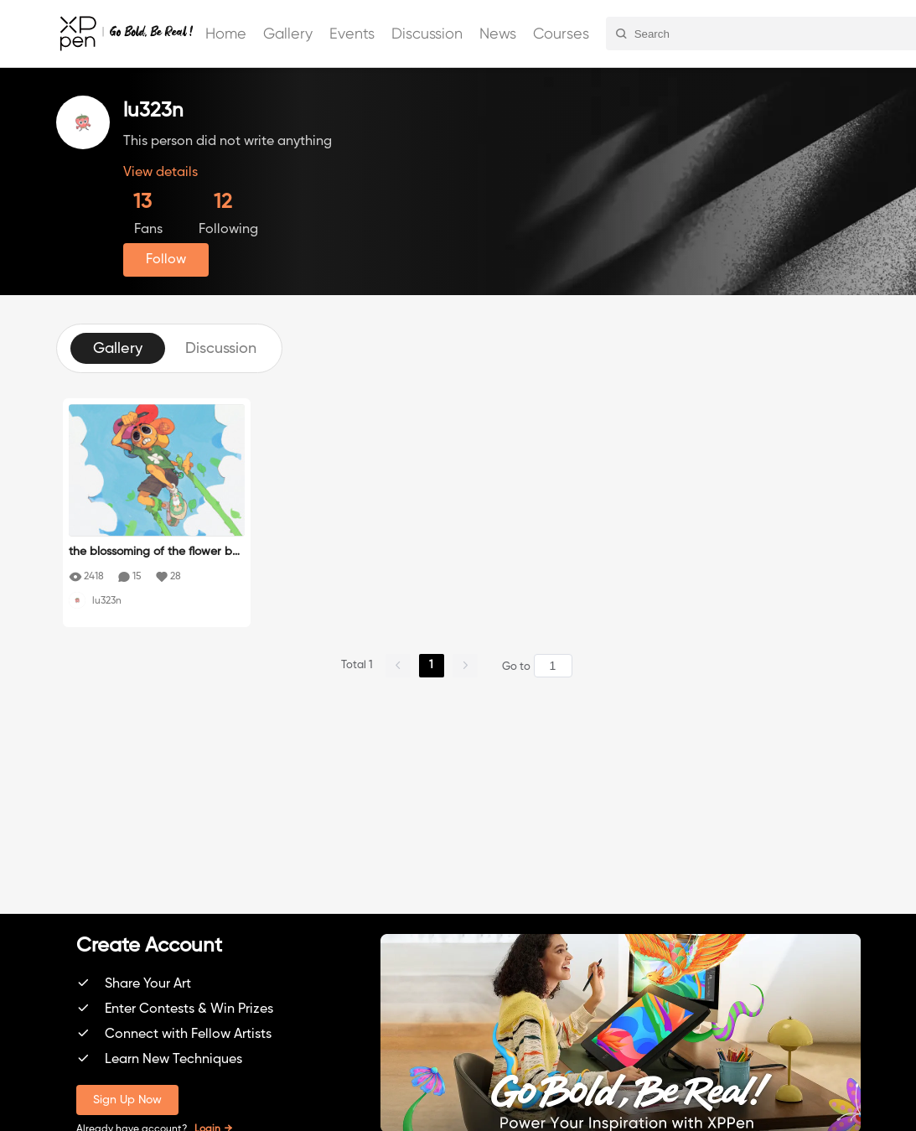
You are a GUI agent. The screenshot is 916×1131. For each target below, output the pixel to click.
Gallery (288, 33)
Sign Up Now (127, 1100)
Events (352, 33)
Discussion (427, 33)
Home (225, 33)
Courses (561, 33)
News (497, 33)
